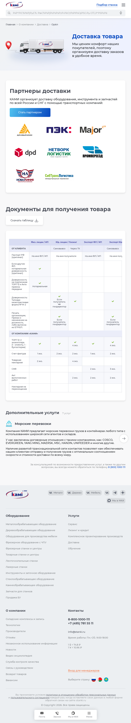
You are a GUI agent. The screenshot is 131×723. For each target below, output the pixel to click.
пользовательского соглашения (30, 697)
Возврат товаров (16, 674)
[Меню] (123, 5)
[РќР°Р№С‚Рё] (9, 13)
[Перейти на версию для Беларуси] (100, 679)
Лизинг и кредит (78, 530)
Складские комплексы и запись (25, 619)
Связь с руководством (19, 667)
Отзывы (10, 637)
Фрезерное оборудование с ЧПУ (26, 542)
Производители (16, 631)
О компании (26, 24)
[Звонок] (57, 714)
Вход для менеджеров (83, 670)
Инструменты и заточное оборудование (31, 573)
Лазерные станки (16, 566)
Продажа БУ (13, 597)
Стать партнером (30, 112)
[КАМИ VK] (107, 492)
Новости (11, 649)
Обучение (74, 548)
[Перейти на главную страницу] (14, 5)
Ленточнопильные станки (22, 560)
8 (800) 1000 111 (116, 467)
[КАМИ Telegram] (115, 492)
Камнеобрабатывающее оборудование (30, 585)
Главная (10, 24)
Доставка (42, 24)
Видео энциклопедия (19, 655)
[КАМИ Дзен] (122, 492)
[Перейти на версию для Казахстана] (106, 679)
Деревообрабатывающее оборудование (30, 530)
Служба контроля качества (22, 661)
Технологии (13, 625)
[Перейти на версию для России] (94, 679)
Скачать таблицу (22, 220)
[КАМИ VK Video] (56, 492)
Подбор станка (107, 4)
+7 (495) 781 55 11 (80, 623)
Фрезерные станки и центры (24, 548)
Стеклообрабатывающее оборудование (30, 579)
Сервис (72, 524)
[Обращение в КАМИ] (42, 714)
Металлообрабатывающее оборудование (31, 524)
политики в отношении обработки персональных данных (81, 694)
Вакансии (12, 680)
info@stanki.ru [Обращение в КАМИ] (76, 631)
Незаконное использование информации (31, 643)
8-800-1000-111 (79, 619)
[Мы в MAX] (73, 714)
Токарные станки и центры (22, 554)
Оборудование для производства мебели (31, 536)
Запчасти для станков (19, 591)
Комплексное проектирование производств (95, 536)
